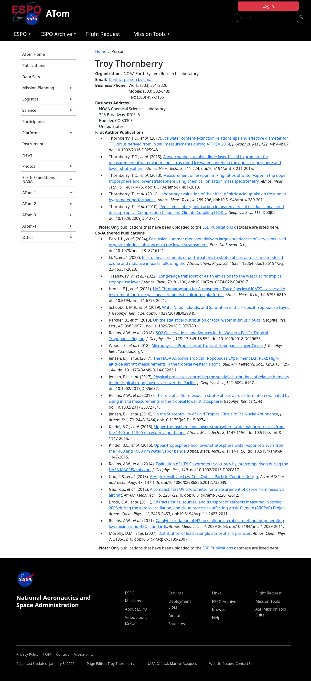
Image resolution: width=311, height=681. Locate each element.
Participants (33, 121)
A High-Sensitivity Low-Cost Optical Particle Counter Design (204, 476)
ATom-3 (47, 216)
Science (47, 111)
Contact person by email (131, 79)
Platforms (47, 134)
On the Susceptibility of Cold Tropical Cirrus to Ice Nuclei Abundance (215, 414)
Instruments (33, 143)
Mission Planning (47, 89)
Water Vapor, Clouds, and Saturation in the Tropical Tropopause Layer (225, 307)
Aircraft (175, 615)
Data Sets (31, 76)
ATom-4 (47, 227)
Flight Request (103, 34)
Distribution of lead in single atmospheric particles (204, 533)
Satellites (177, 623)
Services (176, 593)
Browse (218, 609)
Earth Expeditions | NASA (47, 181)
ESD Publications (218, 227)
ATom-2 (47, 205)
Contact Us (244, 663)
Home (101, 51)
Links (217, 593)
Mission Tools (150, 35)
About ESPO (136, 609)
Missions (133, 600)
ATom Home (33, 54)
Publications (33, 65)
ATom (58, 13)
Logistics (47, 100)
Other (47, 239)
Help (216, 617)
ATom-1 (47, 194)
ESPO (21, 35)
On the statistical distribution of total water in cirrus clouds (206, 320)
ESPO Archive (57, 35)
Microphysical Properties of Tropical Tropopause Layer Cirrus (207, 345)
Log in (268, 6)
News (27, 155)
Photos (47, 167)
